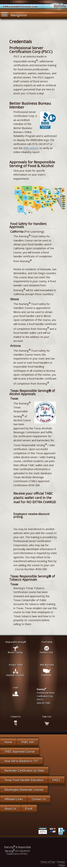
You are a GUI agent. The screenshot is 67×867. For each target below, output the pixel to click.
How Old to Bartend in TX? (21, 761)
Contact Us (39, 799)
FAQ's (56, 780)
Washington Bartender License (23, 789)
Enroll (29, 808)
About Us (10, 808)
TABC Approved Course (19, 751)
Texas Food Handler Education (24, 780)
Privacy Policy (61, 863)
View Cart (47, 716)
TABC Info (27, 742)
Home (8, 742)
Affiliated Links (13, 799)
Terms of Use (48, 861)
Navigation (14, 14)
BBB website (31, 148)
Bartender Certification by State (24, 770)
